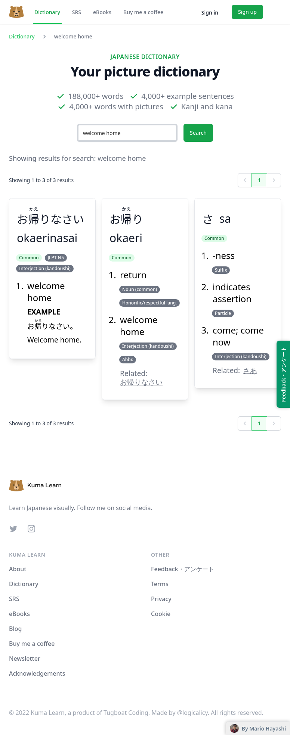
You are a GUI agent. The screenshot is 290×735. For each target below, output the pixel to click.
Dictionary (47, 12)
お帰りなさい (141, 382)
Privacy (161, 599)
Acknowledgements (37, 673)
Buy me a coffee (143, 12)
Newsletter (24, 658)
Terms (160, 584)
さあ (250, 370)
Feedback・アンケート (182, 569)
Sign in (209, 12)
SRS (76, 12)
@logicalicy (192, 713)
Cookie (160, 614)
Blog (15, 629)
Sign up (247, 11)
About (17, 569)
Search (198, 132)
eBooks (102, 12)
